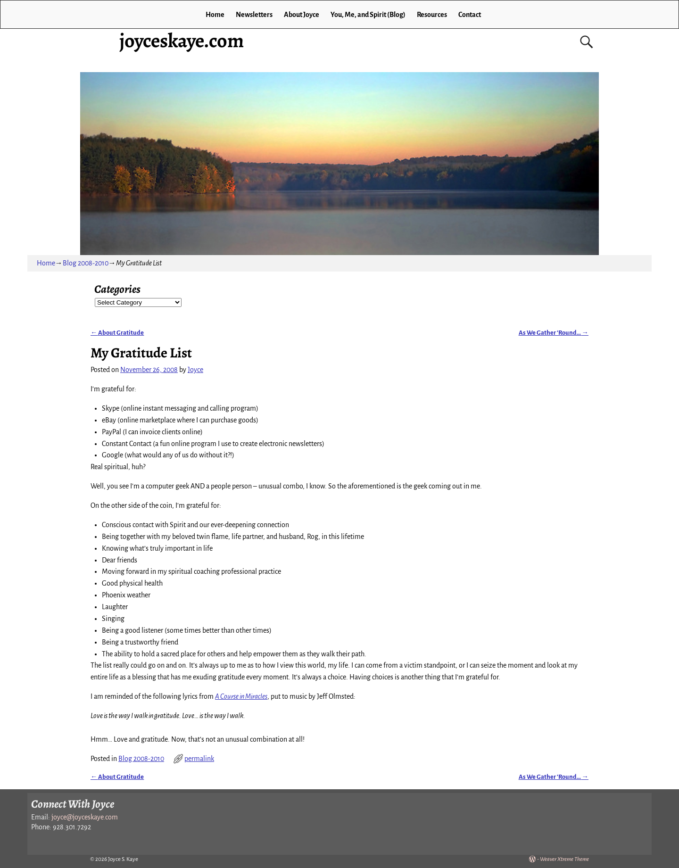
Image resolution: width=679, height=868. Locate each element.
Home (215, 14)
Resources (432, 14)
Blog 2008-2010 (85, 263)
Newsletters (254, 14)
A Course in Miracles (241, 696)
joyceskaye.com (181, 40)
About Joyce (301, 14)
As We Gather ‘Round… (553, 332)
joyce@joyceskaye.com (84, 817)
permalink (199, 758)
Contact (469, 14)
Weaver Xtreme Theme (564, 859)
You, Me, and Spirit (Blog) (368, 14)
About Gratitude (117, 332)
